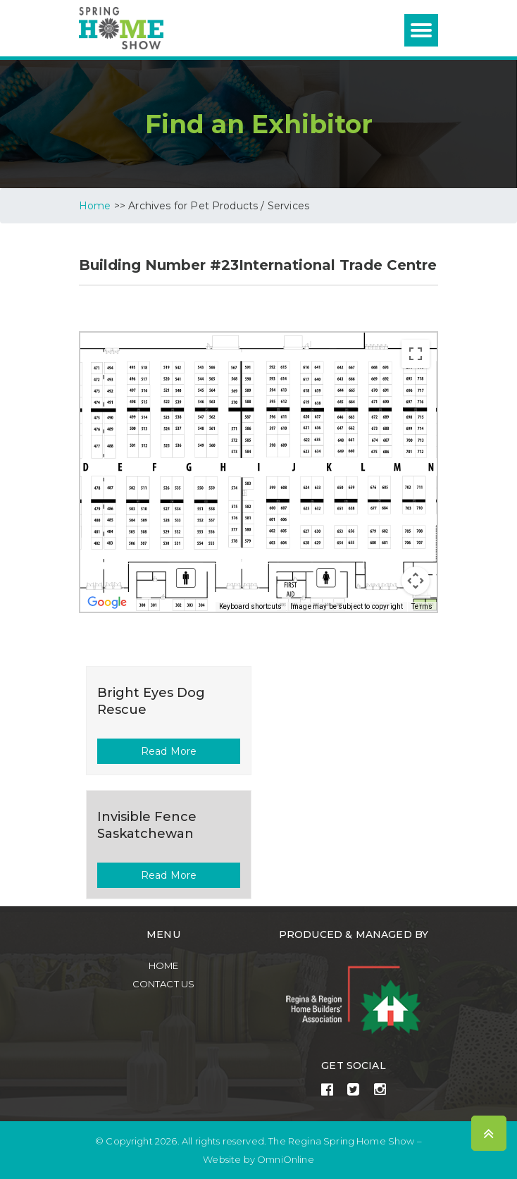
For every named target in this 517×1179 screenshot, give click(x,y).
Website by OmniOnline (258, 1159)
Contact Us (163, 983)
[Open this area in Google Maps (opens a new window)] (107, 602)
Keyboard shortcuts (250, 606)
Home (164, 965)
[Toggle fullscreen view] (415, 354)
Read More (169, 751)
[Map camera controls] (415, 581)
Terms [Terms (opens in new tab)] (421, 606)
